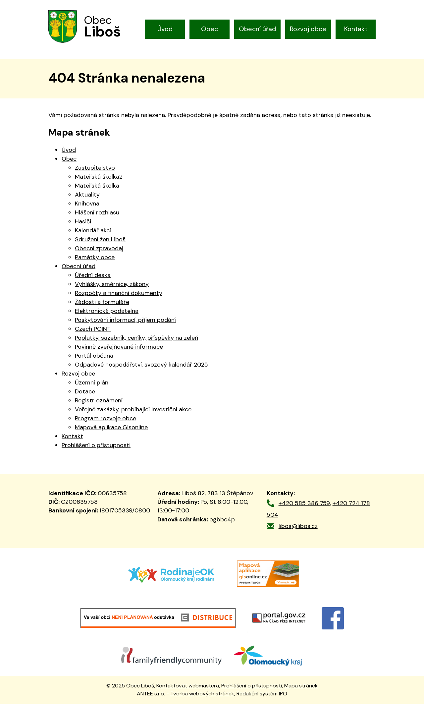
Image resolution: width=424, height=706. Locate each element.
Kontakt (355, 29)
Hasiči (83, 224)
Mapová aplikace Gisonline (111, 430)
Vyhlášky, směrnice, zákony (112, 286)
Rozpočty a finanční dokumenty (118, 295)
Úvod (165, 29)
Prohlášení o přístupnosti (96, 447)
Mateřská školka (97, 188)
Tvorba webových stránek (202, 695)
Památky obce (95, 260)
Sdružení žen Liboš (100, 242)
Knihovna (87, 206)
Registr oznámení (99, 403)
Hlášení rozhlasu (97, 215)
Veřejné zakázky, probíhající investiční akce (133, 412)
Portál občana (94, 358)
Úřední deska (93, 277)
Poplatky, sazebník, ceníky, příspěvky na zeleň (136, 340)
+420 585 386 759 (304, 505)
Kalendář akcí (93, 233)
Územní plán (91, 385)
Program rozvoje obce (105, 421)
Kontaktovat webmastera (187, 687)
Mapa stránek (301, 687)
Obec (209, 29)
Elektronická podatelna (106, 313)
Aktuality (87, 197)
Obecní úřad (257, 29)
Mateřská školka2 (99, 179)
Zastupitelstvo (95, 170)
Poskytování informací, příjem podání (125, 322)
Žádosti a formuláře (102, 304)
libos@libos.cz (298, 528)
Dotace (85, 394)
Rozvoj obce (308, 29)
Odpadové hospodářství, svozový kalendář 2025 (141, 367)
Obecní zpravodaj (99, 251)
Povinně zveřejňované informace (119, 349)
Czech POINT (93, 331)
